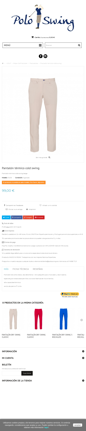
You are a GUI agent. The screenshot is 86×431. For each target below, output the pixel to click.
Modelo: (5, 178)
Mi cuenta (7, 358)
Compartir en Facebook (14, 205)
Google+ (28, 217)
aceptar (77, 425)
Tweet (6, 217)
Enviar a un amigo (15, 209)
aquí (7, 227)
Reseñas (38, 269)
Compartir (16, 217)
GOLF (8, 63)
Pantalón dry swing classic (11, 336)
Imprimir (32, 209)
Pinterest (39, 217)
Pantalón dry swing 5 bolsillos (62, 336)
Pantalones (34, 63)
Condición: (19, 178)
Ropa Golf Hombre (20, 63)
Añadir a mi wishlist (49, 205)
